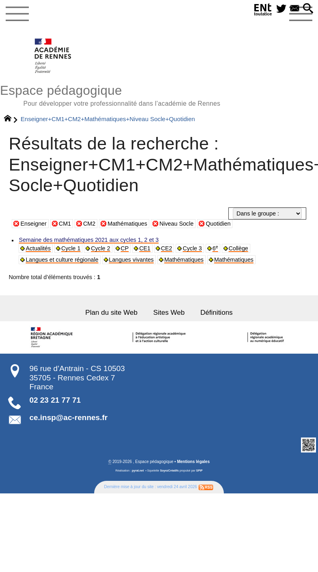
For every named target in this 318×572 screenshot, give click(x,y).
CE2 (163, 248)
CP (122, 248)
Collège (233, 248)
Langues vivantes (127, 259)
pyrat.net (138, 468)
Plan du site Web (113, 311)
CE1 (141, 248)
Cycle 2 (98, 248)
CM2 (89, 223)
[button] (308, 8)
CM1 (65, 223)
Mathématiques (127, 223)
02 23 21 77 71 (55, 398)
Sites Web (168, 311)
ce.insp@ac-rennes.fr (68, 416)
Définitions (214, 311)
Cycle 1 (69, 248)
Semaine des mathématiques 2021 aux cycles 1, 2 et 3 (86, 240)
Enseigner (33, 223)
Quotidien (218, 223)
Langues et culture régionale (60, 259)
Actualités (37, 248)
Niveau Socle (176, 223)
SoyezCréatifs (169, 468)
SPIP (199, 468)
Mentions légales (193, 460)
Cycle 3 (188, 248)
